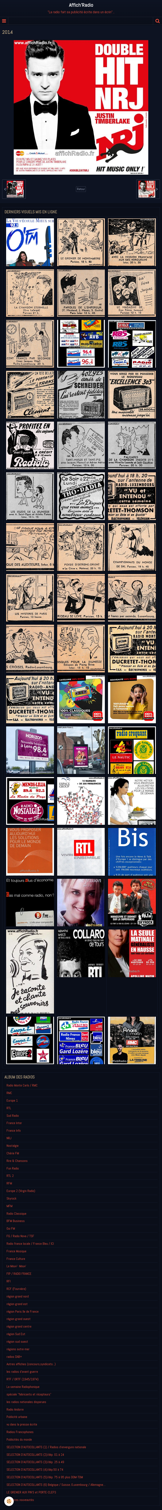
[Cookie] (9, 1501)
